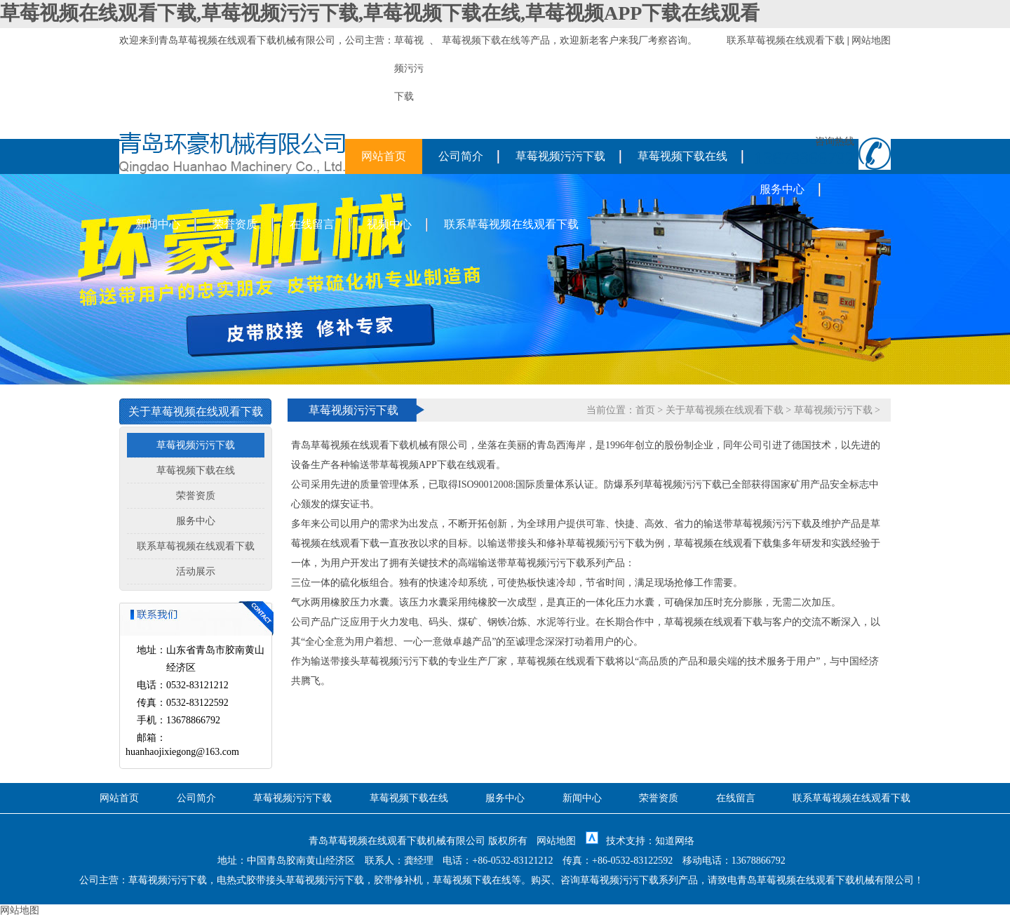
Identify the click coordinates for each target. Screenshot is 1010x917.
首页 (645, 410)
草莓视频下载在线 (481, 40)
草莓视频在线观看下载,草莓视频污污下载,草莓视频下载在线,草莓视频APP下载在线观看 (380, 13)
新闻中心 (157, 224)
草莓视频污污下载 (560, 156)
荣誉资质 (235, 224)
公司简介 (460, 156)
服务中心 (782, 189)
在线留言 (312, 224)
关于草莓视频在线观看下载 (724, 410)
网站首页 (383, 156)
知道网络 (674, 841)
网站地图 (871, 40)
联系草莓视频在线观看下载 (785, 40)
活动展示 (195, 571)
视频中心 (389, 224)
